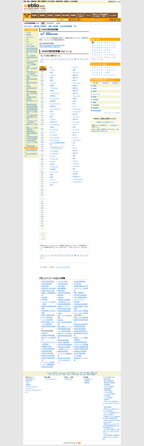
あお (42, 80)
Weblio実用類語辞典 (64, 304)
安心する (75, 93)
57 (83, 59)
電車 (68, 372)
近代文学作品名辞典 (80, 295)
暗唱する (75, 90)
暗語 (51, 111)
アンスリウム (77, 140)
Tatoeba (60, 320)
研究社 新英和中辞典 (48, 315)
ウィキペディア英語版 (81, 344)
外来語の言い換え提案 (49, 288)
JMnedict (44, 333)
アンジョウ (76, 129)
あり (42, 157)
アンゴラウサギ (54, 137)
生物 (74, 374)
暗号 (51, 116)
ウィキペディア (79, 299)
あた (42, 104)
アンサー (53, 161)
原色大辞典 (61, 286)
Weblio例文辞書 (47, 351)
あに (42, 117)
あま (42, 137)
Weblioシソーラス (63, 306)
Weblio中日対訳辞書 (48, 355)
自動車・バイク (75, 372)
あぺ (42, 223)
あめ (42, 144)
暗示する (75, 119)
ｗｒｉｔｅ (96, 94)
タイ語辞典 (107, 395)
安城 (74, 127)
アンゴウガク (54, 129)
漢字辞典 (77, 302)
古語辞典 (66, 1)
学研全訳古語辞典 (47, 367)
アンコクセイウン (55, 103)
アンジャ (75, 124)
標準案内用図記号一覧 (81, 286)
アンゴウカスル (54, 124)
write (94, 88)
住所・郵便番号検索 (80, 297)
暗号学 (52, 127)
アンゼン (75, 171)
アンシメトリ (54, 182)
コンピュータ (29, 37)
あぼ (42, 214)
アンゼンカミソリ (78, 179)
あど (42, 203)
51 (66, 59)
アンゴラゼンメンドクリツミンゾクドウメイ (57, 147)
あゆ (42, 150)
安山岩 (52, 164)
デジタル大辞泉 (63, 281)
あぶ (42, 210)
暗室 (51, 174)
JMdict (60, 313)
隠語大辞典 (61, 290)
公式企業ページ (88, 379)
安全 (74, 168)
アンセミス (76, 163)
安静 (74, 155)
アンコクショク (54, 93)
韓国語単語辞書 (63, 351)
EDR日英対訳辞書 (66, 26)
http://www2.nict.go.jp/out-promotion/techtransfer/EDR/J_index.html (52, 46)
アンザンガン (54, 166)
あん (42, 170)
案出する (75, 75)
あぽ (42, 225)
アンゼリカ (76, 166)
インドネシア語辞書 (48, 362)
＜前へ (42, 59)
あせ (42, 100)
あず (42, 188)
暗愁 (74, 70)
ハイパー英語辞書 (47, 320)
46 (52, 59)
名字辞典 (44, 299)
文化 (50, 374)
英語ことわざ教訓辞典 (81, 317)
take (94, 102)
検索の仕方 (29, 380)
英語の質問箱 (107, 407)
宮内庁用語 (77, 284)
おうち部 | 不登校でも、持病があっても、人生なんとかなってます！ (111, 431)
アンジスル (76, 122)
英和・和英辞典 (42, 1)
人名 (81, 374)
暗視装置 (53, 169)
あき (42, 84)
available (96, 105)
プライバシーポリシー (32, 386)
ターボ (88, 15)
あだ (42, 194)
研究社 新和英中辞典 (64, 308)
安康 (51, 72)
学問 (27, 41)
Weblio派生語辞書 (79, 329)
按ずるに (75, 153)
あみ (42, 139)
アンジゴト (76, 116)
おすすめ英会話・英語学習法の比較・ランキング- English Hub (111, 436)
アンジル (75, 137)
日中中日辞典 (50, 1)
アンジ (75, 106)
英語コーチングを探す (96, 15)
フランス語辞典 (108, 392)
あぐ (42, 177)
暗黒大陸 (53, 106)
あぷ (42, 221)
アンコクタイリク (55, 109)
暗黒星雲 (53, 101)
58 (86, 59)
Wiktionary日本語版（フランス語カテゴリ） (64, 360)
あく (42, 87)
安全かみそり (77, 176)
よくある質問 (112, 125)
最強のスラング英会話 (65, 333)
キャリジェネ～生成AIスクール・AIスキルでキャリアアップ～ (111, 403)
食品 (77, 374)
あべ (42, 212)
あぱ (42, 216)
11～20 (105, 83)
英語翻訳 (73, 15)
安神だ (75, 98)
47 (55, 59)
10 (57, 267)
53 (72, 59)
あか (42, 82)
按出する (75, 77)
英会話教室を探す (104, 15)
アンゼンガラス (77, 181)
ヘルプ (119, 1)
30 (62, 267)
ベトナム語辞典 (108, 397)
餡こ (51, 67)
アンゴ (52, 114)
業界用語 (28, 34)
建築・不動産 (90, 372)
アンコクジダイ (54, 98)
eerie (94, 91)
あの (42, 124)
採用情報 (86, 382)
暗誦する (75, 88)
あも (42, 146)
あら (42, 155)
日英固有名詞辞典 (79, 326)
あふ (42, 131)
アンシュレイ (77, 83)
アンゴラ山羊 (54, 151)
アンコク (53, 83)
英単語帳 (57, 15)
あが (42, 172)
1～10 (95, 83)
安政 (74, 158)
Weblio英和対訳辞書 (80, 342)
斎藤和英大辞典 (46, 346)
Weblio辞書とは (30, 379)
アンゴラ (53, 132)
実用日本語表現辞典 (48, 281)
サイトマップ (29, 388)
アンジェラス (77, 109)
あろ (42, 164)
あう (42, 76)
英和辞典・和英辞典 (40, 26)
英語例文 (34, 15)
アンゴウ (53, 119)
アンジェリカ (77, 111)
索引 (43, 23)
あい (42, 73)
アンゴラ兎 (53, 135)
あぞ (42, 192)
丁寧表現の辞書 (63, 284)
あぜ (42, 190)
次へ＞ (42, 61)
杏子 (74, 142)
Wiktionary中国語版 (80, 351)
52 (69, 59)
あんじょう (76, 132)
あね (42, 122)
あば (42, 205)
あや (42, 148)
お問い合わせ (68, 379)
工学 (27, 39)
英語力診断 (65, 15)
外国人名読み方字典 (48, 290)
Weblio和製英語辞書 (64, 329)
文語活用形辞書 (46, 284)
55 (78, 59)
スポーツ (69, 374)
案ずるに (75, 150)
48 (58, 59)
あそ (42, 102)
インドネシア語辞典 (109, 394)
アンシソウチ (54, 172)
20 (59, 267)
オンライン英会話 (81, 15)
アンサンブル (54, 159)
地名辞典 (44, 297)
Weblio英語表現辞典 (80, 331)
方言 (84, 374)
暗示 (74, 103)
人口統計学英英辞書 (48, 349)
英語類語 (42, 15)
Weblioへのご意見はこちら (105, 122)
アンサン (53, 156)
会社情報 (86, 380)
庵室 (51, 177)
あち (42, 106)
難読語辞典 (45, 286)
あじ (42, 186)
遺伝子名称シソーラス (65, 326)
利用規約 (28, 384)
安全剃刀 (75, 174)
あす (42, 98)
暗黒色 (52, 90)
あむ (42, 142)
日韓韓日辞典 (59, 1)
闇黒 (51, 77)
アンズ (75, 148)
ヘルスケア (29, 44)
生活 (53, 374)
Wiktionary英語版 (63, 340)
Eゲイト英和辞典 (47, 317)
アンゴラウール (54, 140)
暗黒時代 (53, 96)
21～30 (115, 83)
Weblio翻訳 (107, 384)
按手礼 (75, 80)
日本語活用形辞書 (79, 281)
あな (42, 115)
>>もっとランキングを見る (112, 113)
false (94, 85)
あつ (42, 109)
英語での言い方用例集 (81, 311)
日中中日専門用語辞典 (65, 344)
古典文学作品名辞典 (64, 293)
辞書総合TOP (112, 1)
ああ (42, 71)
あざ (42, 183)
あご (42, 181)
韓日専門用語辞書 (79, 353)
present (95, 108)
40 (65, 267)
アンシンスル (77, 96)
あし (42, 95)
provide (95, 99)
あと (42, 113)
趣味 (64, 374)
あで (42, 201)
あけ (42, 89)
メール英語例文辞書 (64, 331)
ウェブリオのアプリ (50, 379)
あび (42, 207)
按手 (51, 185)
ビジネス (28, 32)
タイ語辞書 (77, 356)
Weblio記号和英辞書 (48, 335)
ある (42, 159)
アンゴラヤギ (54, 153)
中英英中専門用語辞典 (81, 349)
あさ (42, 93)
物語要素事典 (62, 288)
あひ (42, 128)
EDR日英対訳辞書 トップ (31, 23)
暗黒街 (52, 85)
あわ (42, 166)
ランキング (50, 23)
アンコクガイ (54, 88)
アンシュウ (76, 72)
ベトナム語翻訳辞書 (48, 364)
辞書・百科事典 (53, 26)
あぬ (42, 120)
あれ (42, 161)
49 (61, 59)
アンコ (52, 70)
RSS (79, 443)
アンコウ (53, 75)
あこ (42, 91)
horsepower (97, 110)
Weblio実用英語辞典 (64, 311)
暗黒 (51, 80)
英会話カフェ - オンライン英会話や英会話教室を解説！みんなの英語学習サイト (111, 425)
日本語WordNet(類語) (81, 304)
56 (81, 59)
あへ (42, 133)
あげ (42, 179)
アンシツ (53, 179)
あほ (42, 135)
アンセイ (75, 161)
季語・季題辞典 (79, 293)
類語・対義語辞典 (32, 1)
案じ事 (75, 114)
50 (63, 59)
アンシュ (75, 67)
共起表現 (50, 15)
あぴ (42, 219)
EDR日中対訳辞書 (47, 353)
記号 (108, 72)
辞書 (25, 1)
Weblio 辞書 (27, 26)
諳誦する (75, 85)
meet (94, 96)
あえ (42, 78)
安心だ (75, 101)
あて (42, 111)
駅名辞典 (60, 295)
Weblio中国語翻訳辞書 (81, 347)
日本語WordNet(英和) (81, 324)
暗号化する (53, 122)
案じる (75, 135)
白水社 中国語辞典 (63, 342)
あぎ (42, 175)
